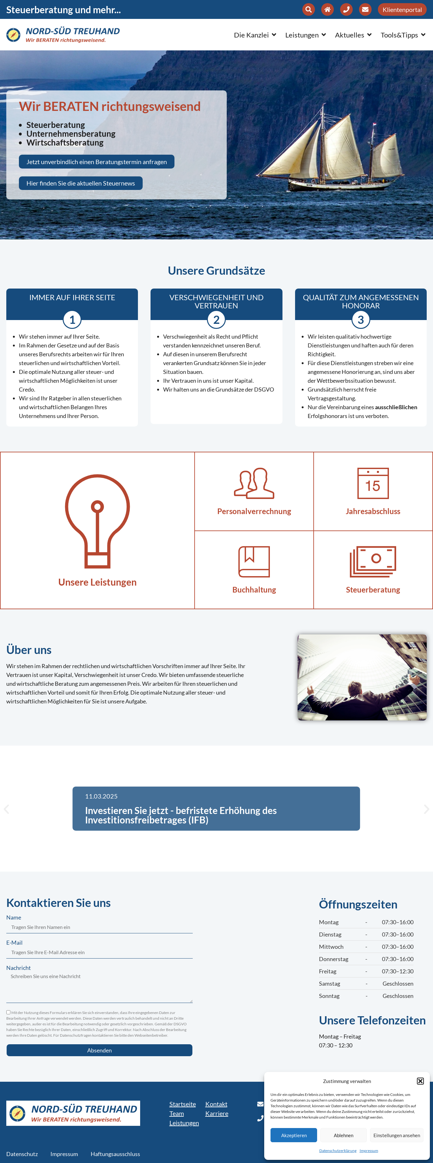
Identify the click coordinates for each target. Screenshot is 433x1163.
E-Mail (14, 943)
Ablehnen (343, 1135)
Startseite (182, 1104)
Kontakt (216, 1104)
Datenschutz (22, 1153)
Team (176, 1113)
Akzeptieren (294, 1135)
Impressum (369, 1150)
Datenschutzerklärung (337, 1150)
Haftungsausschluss (115, 1153)
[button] (420, 1081)
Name (13, 917)
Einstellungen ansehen (396, 1135)
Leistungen (184, 1123)
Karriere (216, 1113)
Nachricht (18, 968)
